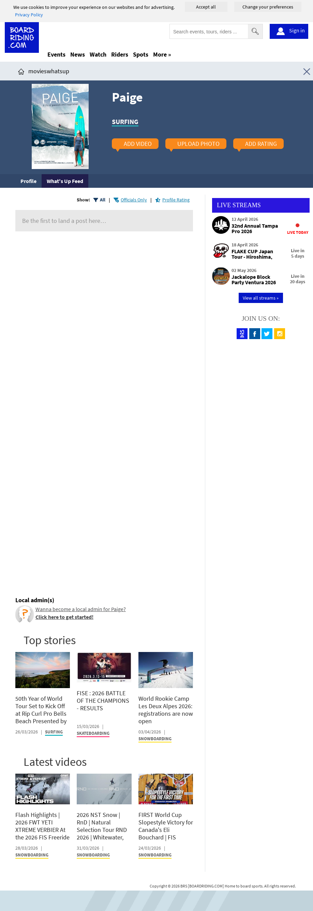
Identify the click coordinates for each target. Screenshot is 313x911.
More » (162, 54)
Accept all (206, 7)
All (102, 200)
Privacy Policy (29, 15)
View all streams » (261, 298)
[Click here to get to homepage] (21, 71)
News (77, 54)
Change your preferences (267, 7)
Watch (98, 54)
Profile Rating (176, 200)
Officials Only (134, 200)
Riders (119, 54)
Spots (140, 54)
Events (56, 54)
